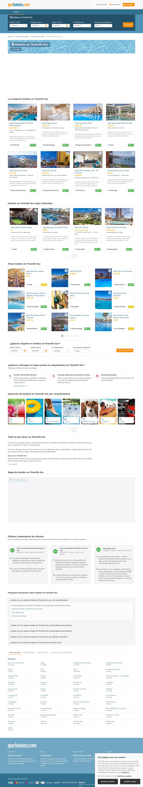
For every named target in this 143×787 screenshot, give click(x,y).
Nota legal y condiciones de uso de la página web (22, 775)
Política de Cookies (45, 775)
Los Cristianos (111, 673)
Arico (42, 647)
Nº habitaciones (78, 22)
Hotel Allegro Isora (17, 590)
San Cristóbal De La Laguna (116, 686)
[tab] (71, 577)
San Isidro (11, 692)
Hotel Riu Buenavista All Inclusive (35, 294)
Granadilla (109, 660)
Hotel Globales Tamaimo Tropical (79, 294)
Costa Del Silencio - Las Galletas (117, 653)
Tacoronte (11, 699)
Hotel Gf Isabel (75, 248)
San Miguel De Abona (48, 692)
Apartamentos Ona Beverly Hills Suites (121, 294)
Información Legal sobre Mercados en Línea (21, 778)
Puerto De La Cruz (14, 686)
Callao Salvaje (13, 653)
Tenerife (43, 699)
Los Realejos (12, 679)
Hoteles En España (21, 36)
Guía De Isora (13, 666)
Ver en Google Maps (18, 457)
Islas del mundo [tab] (42, 630)
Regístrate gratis (21, 363)
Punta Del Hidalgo (79, 686)
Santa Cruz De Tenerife (16, 640)
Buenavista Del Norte (113, 647)
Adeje (43, 640)
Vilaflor (10, 705)
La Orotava (44, 673)
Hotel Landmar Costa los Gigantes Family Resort (36, 272)
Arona (75, 647)
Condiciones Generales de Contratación (80, 775)
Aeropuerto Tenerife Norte (82, 640)
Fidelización (46, 733)
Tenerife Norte (78, 699)
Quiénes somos (15, 733)
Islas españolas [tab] (28, 630)
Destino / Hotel (15, 22)
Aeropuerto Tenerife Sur (114, 640)
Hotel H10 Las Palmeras (122, 248)
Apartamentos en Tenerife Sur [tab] (61, 630)
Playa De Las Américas (81, 679)
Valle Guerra (110, 699)
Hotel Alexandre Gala (18, 593)
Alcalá (10, 647)
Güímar (43, 666)
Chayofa (43, 653)
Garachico (44, 660)
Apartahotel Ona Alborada (119, 272)
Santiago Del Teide (112, 692)
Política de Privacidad (59, 775)
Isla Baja (109, 666)
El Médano (11, 660)
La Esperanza (12, 673)
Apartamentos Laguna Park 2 (35, 249)
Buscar (128, 25)
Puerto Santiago (46, 686)
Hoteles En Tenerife (37, 36)
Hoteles (10, 36)
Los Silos (44, 679)
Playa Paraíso (111, 679)
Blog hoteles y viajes (82, 733)
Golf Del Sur (77, 660)
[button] (129, 4)
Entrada (36, 22)
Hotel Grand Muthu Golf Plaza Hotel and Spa (27, 586)
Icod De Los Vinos (79, 666)
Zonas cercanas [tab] (15, 630)
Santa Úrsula (77, 692)
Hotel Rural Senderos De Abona (79, 272)
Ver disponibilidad (125, 328)
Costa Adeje (77, 653)
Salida (57, 22)
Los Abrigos (77, 673)
